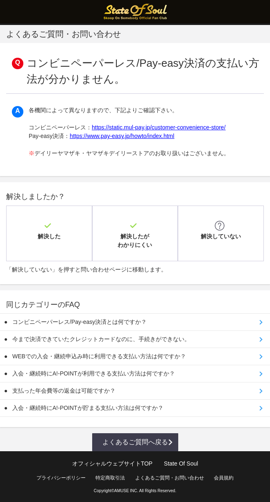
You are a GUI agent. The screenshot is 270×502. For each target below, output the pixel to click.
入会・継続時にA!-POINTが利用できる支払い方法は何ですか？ (93, 373)
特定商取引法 (110, 478)
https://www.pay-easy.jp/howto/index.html (122, 136)
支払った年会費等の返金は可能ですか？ (64, 390)
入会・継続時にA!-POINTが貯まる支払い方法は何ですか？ (87, 408)
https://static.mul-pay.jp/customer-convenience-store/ (159, 127)
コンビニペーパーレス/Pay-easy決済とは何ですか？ (79, 322)
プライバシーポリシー (61, 478)
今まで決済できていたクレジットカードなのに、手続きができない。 (101, 339)
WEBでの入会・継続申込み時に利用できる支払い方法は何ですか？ (99, 356)
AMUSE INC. (126, 490)
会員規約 (224, 478)
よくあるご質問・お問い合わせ (169, 478)
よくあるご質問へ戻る (135, 442)
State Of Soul (181, 463)
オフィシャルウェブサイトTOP (112, 463)
